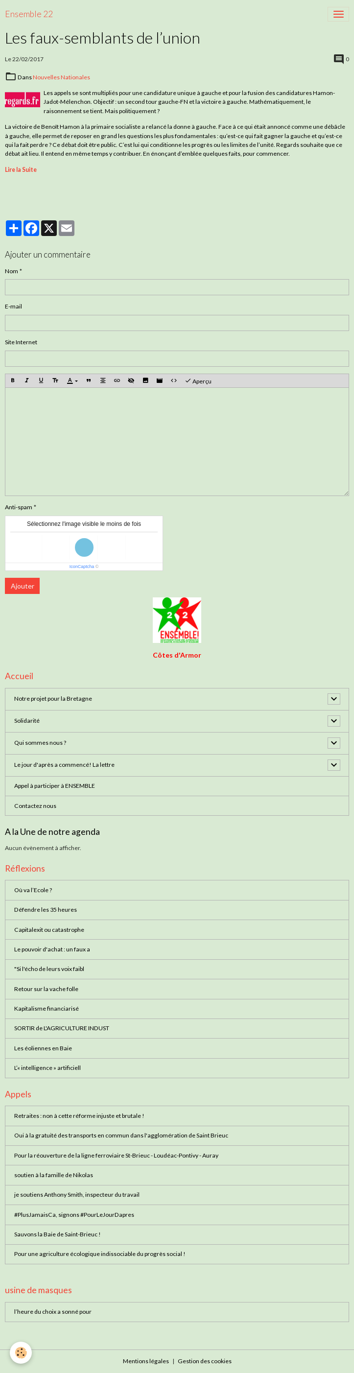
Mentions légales (146, 1361)
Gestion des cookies (205, 1361)
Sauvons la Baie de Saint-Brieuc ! (57, 1234)
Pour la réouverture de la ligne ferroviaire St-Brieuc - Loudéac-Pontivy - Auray (116, 1155)
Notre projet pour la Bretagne (53, 698)
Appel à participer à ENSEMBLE (54, 785)
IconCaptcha (82, 566)
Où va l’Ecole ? (33, 890)
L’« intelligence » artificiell (47, 1067)
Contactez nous (35, 805)
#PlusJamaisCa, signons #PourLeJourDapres (74, 1214)
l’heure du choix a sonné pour (53, 1311)
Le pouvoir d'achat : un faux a (52, 949)
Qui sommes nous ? (40, 742)
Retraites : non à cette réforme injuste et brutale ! (79, 1115)
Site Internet (21, 342)
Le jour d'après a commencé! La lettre (64, 764)
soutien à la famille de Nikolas (53, 1175)
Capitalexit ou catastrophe (49, 929)
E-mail (13, 306)
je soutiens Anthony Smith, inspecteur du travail (77, 1194)
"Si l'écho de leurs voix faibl (49, 968)
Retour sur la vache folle (46, 989)
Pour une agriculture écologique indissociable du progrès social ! (100, 1253)
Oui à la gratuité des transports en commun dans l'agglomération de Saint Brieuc (121, 1135)
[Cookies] (21, 1353)
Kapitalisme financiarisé (46, 1008)
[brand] (29, 14)
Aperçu (198, 381)
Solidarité (27, 720)
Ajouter (22, 586)
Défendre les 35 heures (45, 909)
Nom (11, 271)
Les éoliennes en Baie (43, 1048)
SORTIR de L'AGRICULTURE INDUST (61, 1028)
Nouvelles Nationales (61, 77)
